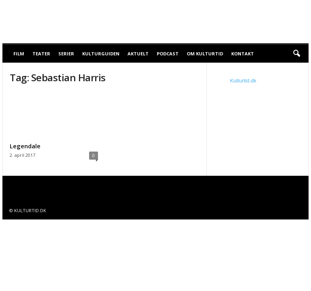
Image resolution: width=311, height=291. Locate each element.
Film (18, 54)
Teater (41, 54)
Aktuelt (138, 54)
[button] (296, 54)
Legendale (25, 146)
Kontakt (242, 54)
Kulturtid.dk (243, 81)
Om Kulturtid (205, 54)
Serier (66, 54)
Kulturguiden (100, 54)
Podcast (168, 54)
